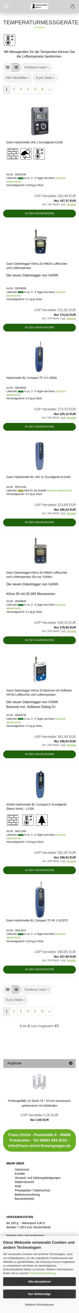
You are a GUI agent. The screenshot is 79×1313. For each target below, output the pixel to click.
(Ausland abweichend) (59, 490)
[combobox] (36, 67)
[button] (7, 67)
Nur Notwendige (39, 1294)
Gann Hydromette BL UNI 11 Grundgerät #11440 (38, 477)
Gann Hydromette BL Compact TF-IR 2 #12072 (37, 920)
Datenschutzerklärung (42, 1273)
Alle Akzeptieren (39, 1281)
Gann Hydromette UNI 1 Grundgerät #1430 (34, 142)
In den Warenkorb (39, 213)
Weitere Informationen (39, 1304)
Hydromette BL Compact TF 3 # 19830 (31, 377)
